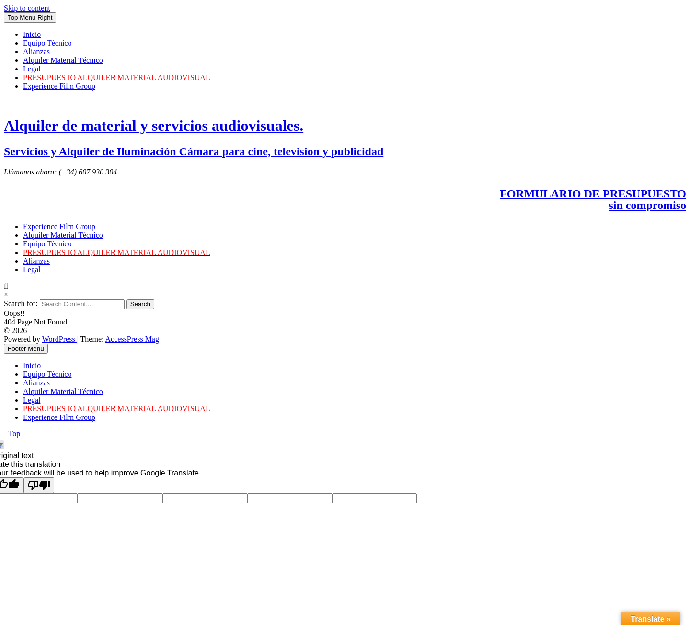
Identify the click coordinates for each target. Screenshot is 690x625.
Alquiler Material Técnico (63, 60)
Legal (31, 69)
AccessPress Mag (132, 339)
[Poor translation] (38, 485)
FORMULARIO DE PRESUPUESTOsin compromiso (593, 199)
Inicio (32, 34)
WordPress (59, 339)
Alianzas (36, 51)
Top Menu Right (30, 17)
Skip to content (27, 8)
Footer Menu (26, 348)
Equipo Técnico (47, 43)
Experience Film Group (59, 86)
